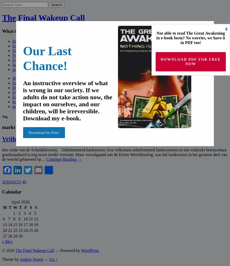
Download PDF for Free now (191, 62)
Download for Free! (44, 133)
